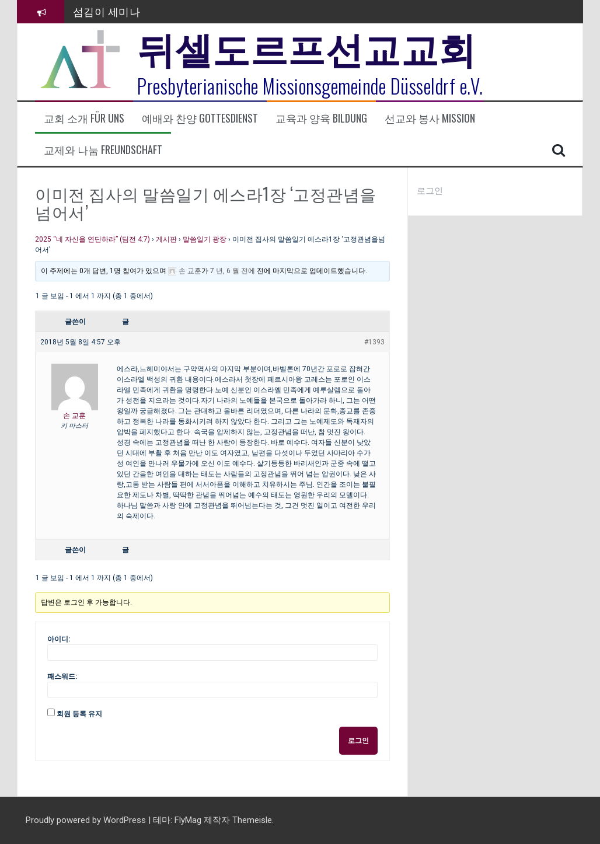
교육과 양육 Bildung (321, 118)
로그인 (358, 741)
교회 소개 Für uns (84, 118)
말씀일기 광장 (204, 239)
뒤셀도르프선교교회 (306, 46)
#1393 (374, 342)
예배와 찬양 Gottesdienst (200, 118)
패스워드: (62, 676)
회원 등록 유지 (79, 714)
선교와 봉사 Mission (430, 118)
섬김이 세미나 (107, 11)
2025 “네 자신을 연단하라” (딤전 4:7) (92, 239)
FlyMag (188, 820)
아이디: (58, 639)
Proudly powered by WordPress (87, 820)
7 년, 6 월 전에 (232, 271)
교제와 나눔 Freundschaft (103, 149)
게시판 (166, 239)
